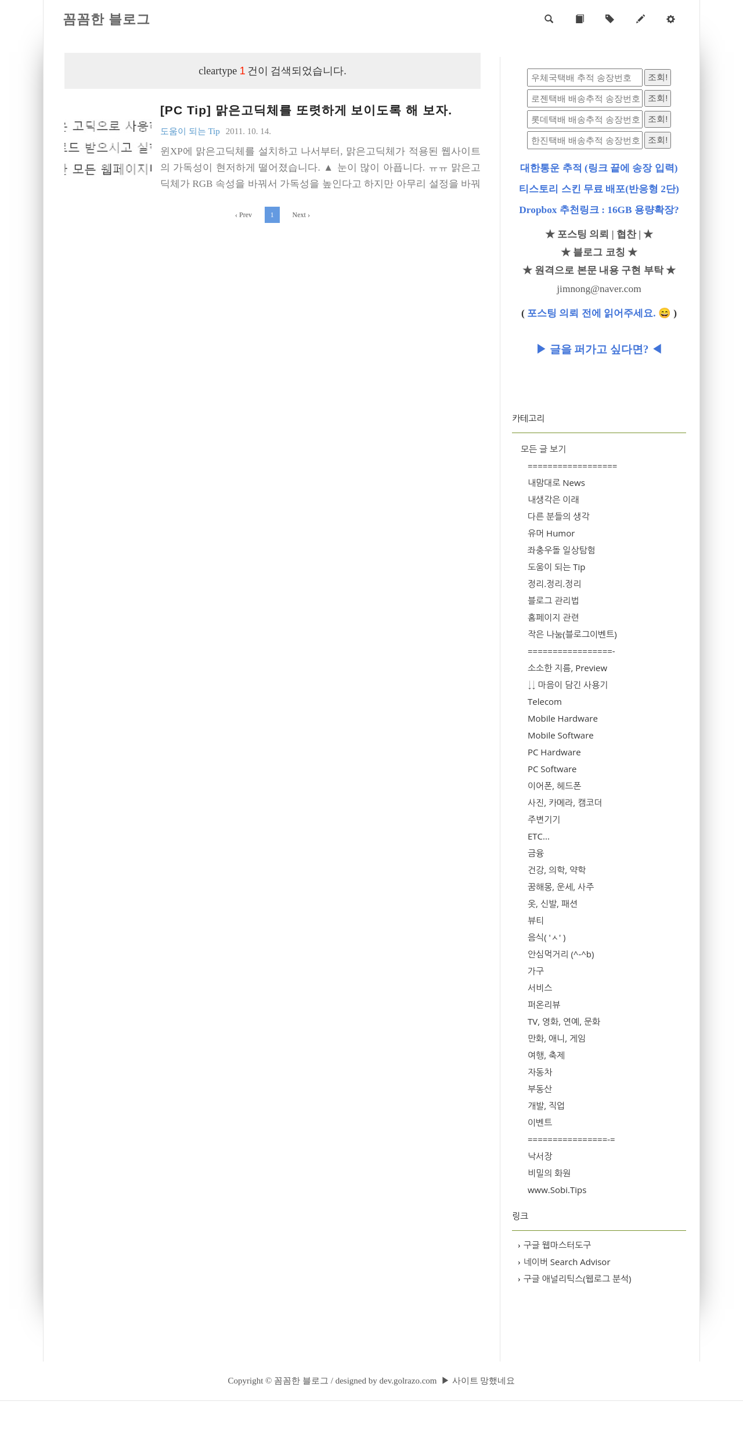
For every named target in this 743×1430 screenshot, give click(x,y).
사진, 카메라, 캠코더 (565, 802)
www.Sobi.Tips (557, 1189)
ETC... (539, 836)
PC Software (552, 769)
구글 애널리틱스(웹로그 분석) (575, 1278)
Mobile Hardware (563, 718)
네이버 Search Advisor (564, 1261)
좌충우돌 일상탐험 (562, 550)
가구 (536, 971)
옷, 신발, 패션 (553, 903)
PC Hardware (554, 752)
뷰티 (536, 920)
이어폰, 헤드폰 (554, 785)
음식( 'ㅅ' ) (547, 937)
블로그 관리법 (553, 600)
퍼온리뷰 (544, 1004)
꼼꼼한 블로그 (106, 19)
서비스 (540, 987)
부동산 (540, 1088)
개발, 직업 (546, 1105)
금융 (536, 853)
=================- (571, 651)
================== (572, 465)
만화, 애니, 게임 (557, 1038)
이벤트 (540, 1122)
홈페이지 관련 (553, 617)
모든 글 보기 (543, 449)
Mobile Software (561, 735)
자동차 (540, 1072)
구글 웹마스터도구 (554, 1245)
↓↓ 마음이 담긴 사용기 (568, 684)
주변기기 (544, 819)
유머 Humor (551, 533)
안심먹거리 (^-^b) (561, 954)
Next (301, 215)
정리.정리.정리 (554, 583)
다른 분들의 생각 (559, 516)
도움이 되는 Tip (557, 566)
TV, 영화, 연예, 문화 (564, 1021)
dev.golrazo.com (408, 1380)
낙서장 (540, 1156)
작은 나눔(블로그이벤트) (572, 634)
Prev (243, 215)
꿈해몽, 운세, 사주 (561, 886)
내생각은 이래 (553, 499)
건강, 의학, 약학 (557, 870)
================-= (571, 1139)
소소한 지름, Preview (567, 667)
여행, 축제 (546, 1055)
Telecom (545, 701)
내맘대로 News (556, 482)
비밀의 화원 (549, 1173)
